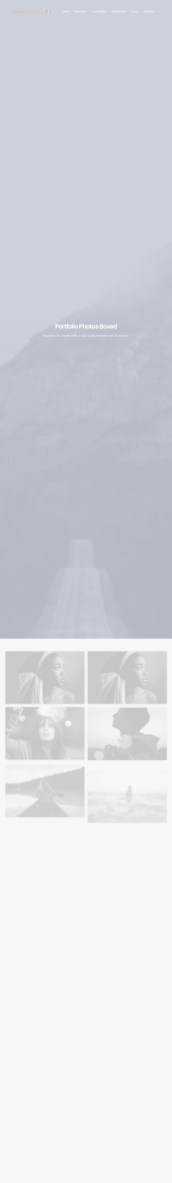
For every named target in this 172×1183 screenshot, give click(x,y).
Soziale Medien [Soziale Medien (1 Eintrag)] (145, 1142)
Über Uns (74, 11)
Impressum (27, 1158)
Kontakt (143, 11)
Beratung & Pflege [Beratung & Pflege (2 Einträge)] (146, 1112)
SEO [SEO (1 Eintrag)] (146, 1137)
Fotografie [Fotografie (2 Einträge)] (142, 1122)
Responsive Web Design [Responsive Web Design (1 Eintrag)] (149, 1132)
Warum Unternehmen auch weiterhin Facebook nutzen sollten (64, 1133)
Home (59, 11)
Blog (129, 11)
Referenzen (112, 11)
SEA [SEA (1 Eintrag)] (139, 1137)
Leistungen (92, 11)
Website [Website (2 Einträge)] (160, 1142)
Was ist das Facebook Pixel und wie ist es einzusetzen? (62, 1116)
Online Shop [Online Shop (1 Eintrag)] (143, 1127)
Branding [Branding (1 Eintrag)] (142, 1117)
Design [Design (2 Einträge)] (154, 1117)
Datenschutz (12, 1158)
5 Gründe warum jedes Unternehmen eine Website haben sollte (62, 1150)
